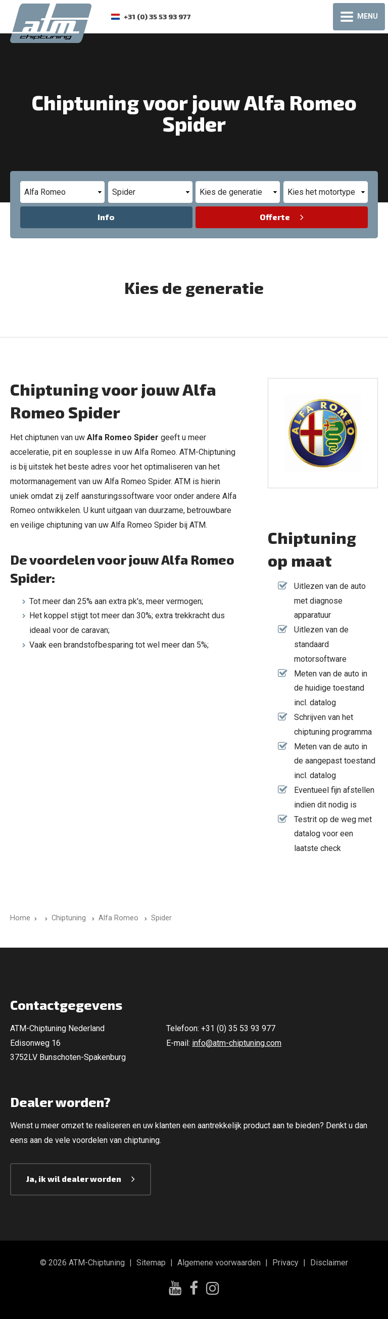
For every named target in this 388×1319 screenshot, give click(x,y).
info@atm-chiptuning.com (236, 1043)
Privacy (285, 1262)
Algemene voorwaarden (219, 1262)
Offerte (275, 217)
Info (106, 217)
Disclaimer (329, 1262)
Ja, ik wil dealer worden (73, 1178)
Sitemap (151, 1262)
